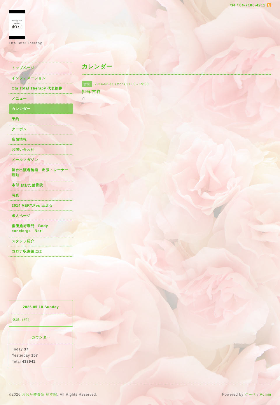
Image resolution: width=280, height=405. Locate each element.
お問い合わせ (23, 150)
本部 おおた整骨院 (27, 185)
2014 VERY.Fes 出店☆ (32, 206)
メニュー (19, 99)
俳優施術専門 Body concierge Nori (32, 228)
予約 (15, 119)
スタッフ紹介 (23, 241)
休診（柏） (22, 320)
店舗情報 (19, 139)
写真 (15, 195)
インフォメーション (29, 78)
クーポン (19, 129)
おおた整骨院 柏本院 (39, 394)
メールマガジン (25, 160)
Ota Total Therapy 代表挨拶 (37, 88)
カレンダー (21, 109)
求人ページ (21, 216)
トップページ (23, 68)
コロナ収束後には (27, 251)
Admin (265, 394)
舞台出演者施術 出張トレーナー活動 (40, 172)
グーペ (250, 394)
